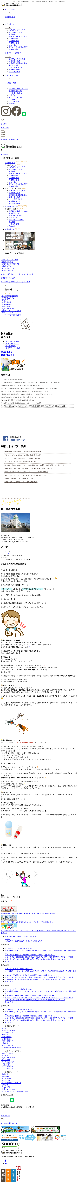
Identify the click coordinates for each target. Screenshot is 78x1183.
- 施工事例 (4, 1055)
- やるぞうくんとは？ (12, 348)
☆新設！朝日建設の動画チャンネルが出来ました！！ (24, 941)
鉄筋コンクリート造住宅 (18, 36)
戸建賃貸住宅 (14, 43)
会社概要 (12, 99)
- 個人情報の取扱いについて (11, 1083)
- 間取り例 (4, 1043)
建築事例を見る (14, 61)
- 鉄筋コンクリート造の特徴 (11, 311)
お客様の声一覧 (14, 69)
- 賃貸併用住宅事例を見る (10, 264)
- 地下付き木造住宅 (8, 1030)
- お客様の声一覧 (7, 270)
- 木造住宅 (4, 300)
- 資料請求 (4, 1085)
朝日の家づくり (12, 165)
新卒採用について (15, 91)
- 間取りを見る (6, 266)
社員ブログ (13, 95)
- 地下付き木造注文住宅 (9, 296)
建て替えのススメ (15, 32)
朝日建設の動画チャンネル (18, 89)
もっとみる (9, 961)
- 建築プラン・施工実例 (9, 260)
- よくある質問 (10, 346)
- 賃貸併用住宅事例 (8, 1058)
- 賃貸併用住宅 (6, 302)
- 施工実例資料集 (7, 1066)
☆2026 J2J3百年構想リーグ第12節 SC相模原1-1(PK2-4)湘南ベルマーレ (30, 955)
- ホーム (4, 1028)
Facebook (12, 103)
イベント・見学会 (15, 93)
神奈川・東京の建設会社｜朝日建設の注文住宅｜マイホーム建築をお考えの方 (29, 913)
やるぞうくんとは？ (16, 97)
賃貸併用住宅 (14, 38)
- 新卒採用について (12, 344)
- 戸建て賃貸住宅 (7, 306)
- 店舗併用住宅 (6, 304)
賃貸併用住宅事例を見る (18, 63)
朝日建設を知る (15, 209)
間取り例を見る (14, 65)
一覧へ (7, 939)
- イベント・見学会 (12, 341)
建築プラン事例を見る (17, 59)
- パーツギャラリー (8, 1068)
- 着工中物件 (5, 1060)
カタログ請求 (14, 49)
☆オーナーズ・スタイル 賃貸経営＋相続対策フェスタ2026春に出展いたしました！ (35, 959)
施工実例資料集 (14, 72)
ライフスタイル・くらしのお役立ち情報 (15, 559)
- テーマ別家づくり (8, 268)
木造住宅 (12, 34)
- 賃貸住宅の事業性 (8, 309)
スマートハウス (14, 45)
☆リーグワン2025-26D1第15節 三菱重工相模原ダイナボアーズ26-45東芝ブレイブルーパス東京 (39, 957)
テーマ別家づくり (15, 67)
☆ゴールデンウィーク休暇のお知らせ (18, 948)
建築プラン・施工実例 (15, 188)
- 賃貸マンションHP (8, 1089)
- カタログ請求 (6, 1087)
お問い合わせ (12, 229)
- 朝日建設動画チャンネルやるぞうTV (14, 1091)
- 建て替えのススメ (8, 298)
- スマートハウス (7, 313)
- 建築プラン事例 (7, 1053)
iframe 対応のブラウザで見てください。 (37, 406)
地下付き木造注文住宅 (17, 30)
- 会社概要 (4, 1074)
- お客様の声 (5, 1064)
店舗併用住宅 (14, 41)
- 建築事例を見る (7, 262)
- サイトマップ (6, 1081)
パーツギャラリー (16, 207)
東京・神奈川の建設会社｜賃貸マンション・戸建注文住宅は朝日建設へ (27, 922)
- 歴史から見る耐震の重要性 (11, 315)
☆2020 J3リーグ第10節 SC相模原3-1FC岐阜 (20, 936)
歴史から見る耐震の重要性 (18, 47)
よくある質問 (14, 101)
